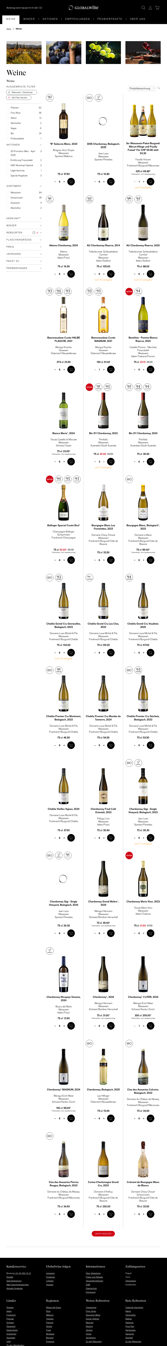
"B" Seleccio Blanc (63, 143)
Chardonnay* (103, 996)
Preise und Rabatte (94, 1277)
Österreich (11, 1326)
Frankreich (11, 1315)
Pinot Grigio (91, 1311)
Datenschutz (91, 1288)
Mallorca (49, 1315)
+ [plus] (64, 181)
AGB (88, 1284)
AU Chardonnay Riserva (103, 245)
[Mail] (40, 7)
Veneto (49, 1326)
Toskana (49, 1318)
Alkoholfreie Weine (103, 52)
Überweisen (130, 1280)
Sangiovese (130, 1330)
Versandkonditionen (94, 1280)
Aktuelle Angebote (14, 1288)
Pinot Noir (129, 1326)
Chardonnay (91, 1307)
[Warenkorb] (157, 8)
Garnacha (129, 1334)
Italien (9, 1311)
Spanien (10, 1307)
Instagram (50, 1273)
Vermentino (91, 1337)
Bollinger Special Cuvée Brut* (63, 525)
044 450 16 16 (27, 8)
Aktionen (143, 52)
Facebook (50, 1277)
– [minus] (55, 181)
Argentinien (11, 1334)
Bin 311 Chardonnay (103, 433)
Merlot (128, 1311)
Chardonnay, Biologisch (103, 1089)
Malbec (128, 1318)
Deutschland (12, 1330)
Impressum (91, 1292)
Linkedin (50, 1280)
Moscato (89, 1322)
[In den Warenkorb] (71, 181)
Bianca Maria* (63, 433)
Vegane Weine (63, 52)
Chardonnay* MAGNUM (63, 1089)
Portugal (10, 1318)
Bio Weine (24, 52)
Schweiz (10, 1322)
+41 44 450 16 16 (23, 1273)
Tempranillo (130, 1315)
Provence (50, 1341)
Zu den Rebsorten (94, 1341)
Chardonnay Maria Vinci (143, 901)
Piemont (49, 1322)
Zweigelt (129, 1337)
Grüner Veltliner (92, 1318)
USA (8, 1341)
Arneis (88, 1334)
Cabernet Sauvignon (134, 1307)
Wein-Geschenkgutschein (17, 1284)
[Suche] (143, 7)
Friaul (48, 1330)
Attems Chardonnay (63, 245)
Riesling (89, 1326)
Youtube (49, 1284)
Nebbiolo (129, 1322)
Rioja (48, 1311)
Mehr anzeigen (103, 1234)
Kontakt (9, 1277)
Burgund (49, 1337)
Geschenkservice (14, 1280)
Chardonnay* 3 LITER (143, 996)
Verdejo (89, 1330)
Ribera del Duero (53, 1307)
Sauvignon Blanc (93, 1315)
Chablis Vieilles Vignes (63, 808)
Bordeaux (50, 1334)
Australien (10, 1337)
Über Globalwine (93, 1273)
